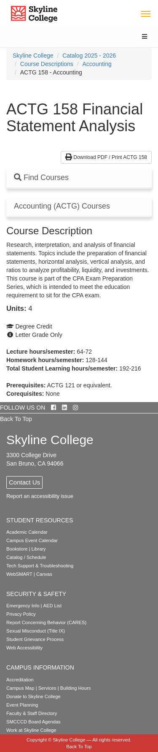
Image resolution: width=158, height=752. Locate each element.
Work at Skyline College (31, 730)
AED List (52, 605)
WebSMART (19, 574)
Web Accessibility (24, 647)
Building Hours (75, 688)
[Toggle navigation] (145, 13)
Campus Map (20, 688)
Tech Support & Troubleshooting (39, 565)
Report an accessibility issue (39, 496)
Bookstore (16, 548)
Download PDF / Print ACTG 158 (106, 157)
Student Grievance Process (35, 639)
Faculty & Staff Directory (31, 713)
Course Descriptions (46, 64)
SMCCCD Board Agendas (33, 721)
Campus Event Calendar (32, 540)
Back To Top (16, 419)
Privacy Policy (21, 614)
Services (47, 688)
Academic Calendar (27, 532)
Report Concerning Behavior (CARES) (46, 622)
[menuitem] (33, 55)
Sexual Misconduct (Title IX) (35, 630)
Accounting (97, 64)
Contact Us (24, 482)
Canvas (44, 574)
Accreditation (20, 679)
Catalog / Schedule (26, 557)
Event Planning (22, 704)
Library (39, 548)
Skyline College (33, 55)
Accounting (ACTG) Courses (62, 206)
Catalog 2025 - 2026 (89, 55)
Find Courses (41, 177)
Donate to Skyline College (33, 696)
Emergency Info (22, 605)
